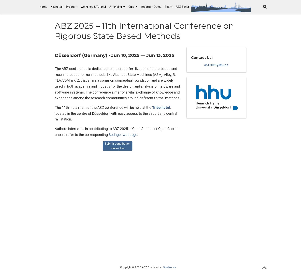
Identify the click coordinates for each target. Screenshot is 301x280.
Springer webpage (123, 135)
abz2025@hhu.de (216, 65)
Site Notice (169, 267)
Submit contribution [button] (117, 146)
